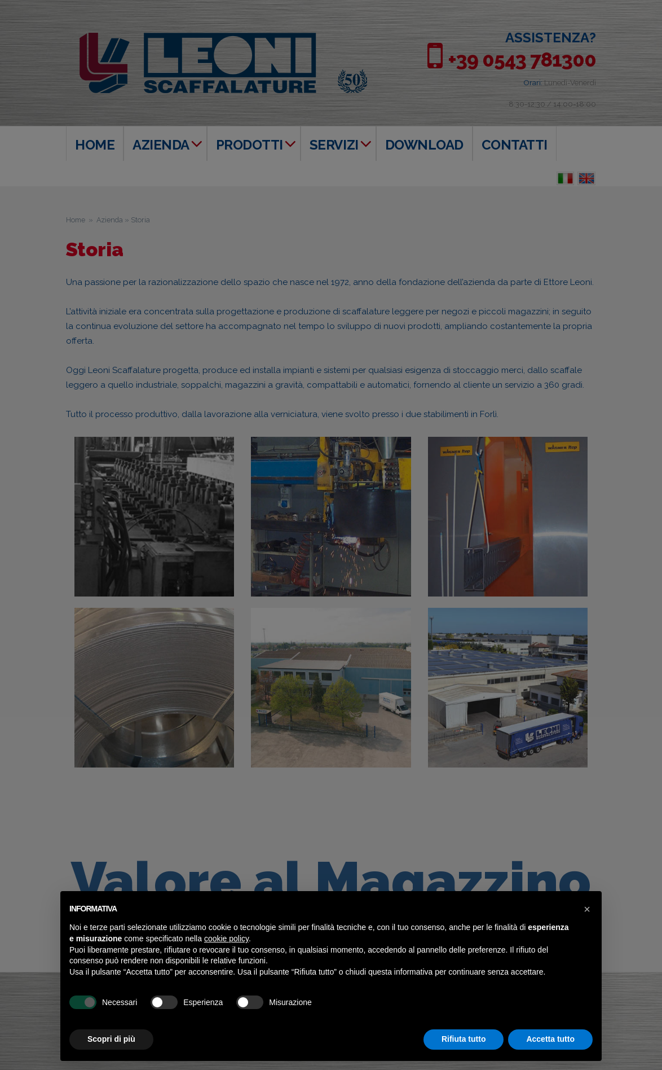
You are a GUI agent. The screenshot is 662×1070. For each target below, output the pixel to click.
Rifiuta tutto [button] (464, 1038)
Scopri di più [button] (111, 1038)
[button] (587, 909)
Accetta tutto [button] (550, 1038)
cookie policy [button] (226, 938)
